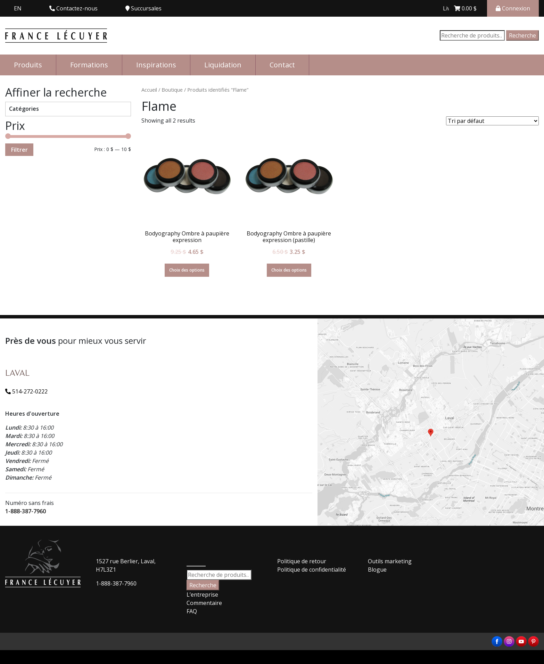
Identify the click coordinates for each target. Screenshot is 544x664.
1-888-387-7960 (25, 511)
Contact (282, 64)
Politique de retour (301, 561)
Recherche (522, 35)
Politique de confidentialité (311, 569)
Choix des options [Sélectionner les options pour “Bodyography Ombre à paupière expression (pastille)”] (289, 270)
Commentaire (204, 603)
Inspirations (156, 64)
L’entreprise (202, 594)
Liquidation (222, 64)
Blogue (377, 569)
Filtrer (19, 149)
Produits (28, 64)
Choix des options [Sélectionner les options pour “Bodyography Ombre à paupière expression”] (187, 270)
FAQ (192, 611)
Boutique (172, 89)
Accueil (149, 89)
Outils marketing (390, 561)
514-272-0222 (26, 391)
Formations (89, 64)
